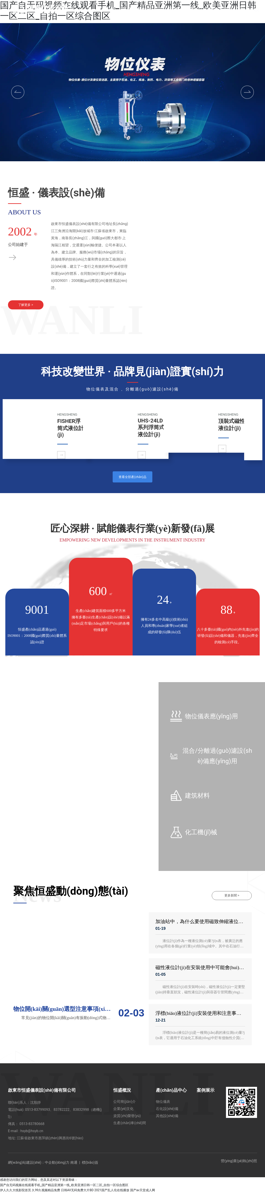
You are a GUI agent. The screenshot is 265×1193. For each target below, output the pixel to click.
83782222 (61, 1110)
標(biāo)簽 (90, 1163)
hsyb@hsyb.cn (32, 1131)
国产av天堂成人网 (142, 1190)
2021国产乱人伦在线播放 (111, 1190)
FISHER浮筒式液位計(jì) (70, 428)
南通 (73, 1163)
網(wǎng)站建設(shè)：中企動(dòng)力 (38, 1163)
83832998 (81, 1110)
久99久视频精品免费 (46, 1190)
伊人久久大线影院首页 (15, 1190)
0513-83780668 (32, 1124)
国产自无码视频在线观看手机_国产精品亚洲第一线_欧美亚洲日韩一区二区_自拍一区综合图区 (64, 1185)
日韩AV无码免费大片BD (77, 1190)
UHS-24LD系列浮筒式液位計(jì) (151, 428)
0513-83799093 (37, 1110)
